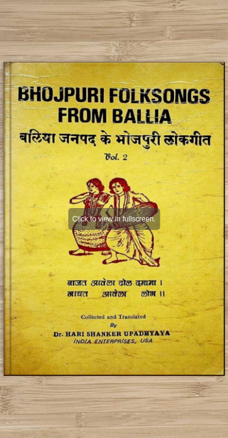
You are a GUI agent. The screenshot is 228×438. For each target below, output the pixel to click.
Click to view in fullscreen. (114, 219)
